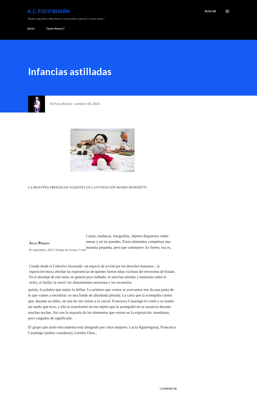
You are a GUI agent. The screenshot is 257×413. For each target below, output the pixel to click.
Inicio (31, 28)
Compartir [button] (168, 388)
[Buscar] (210, 11)
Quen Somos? (55, 28)
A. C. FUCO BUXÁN (48, 11)
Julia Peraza (39, 243)
